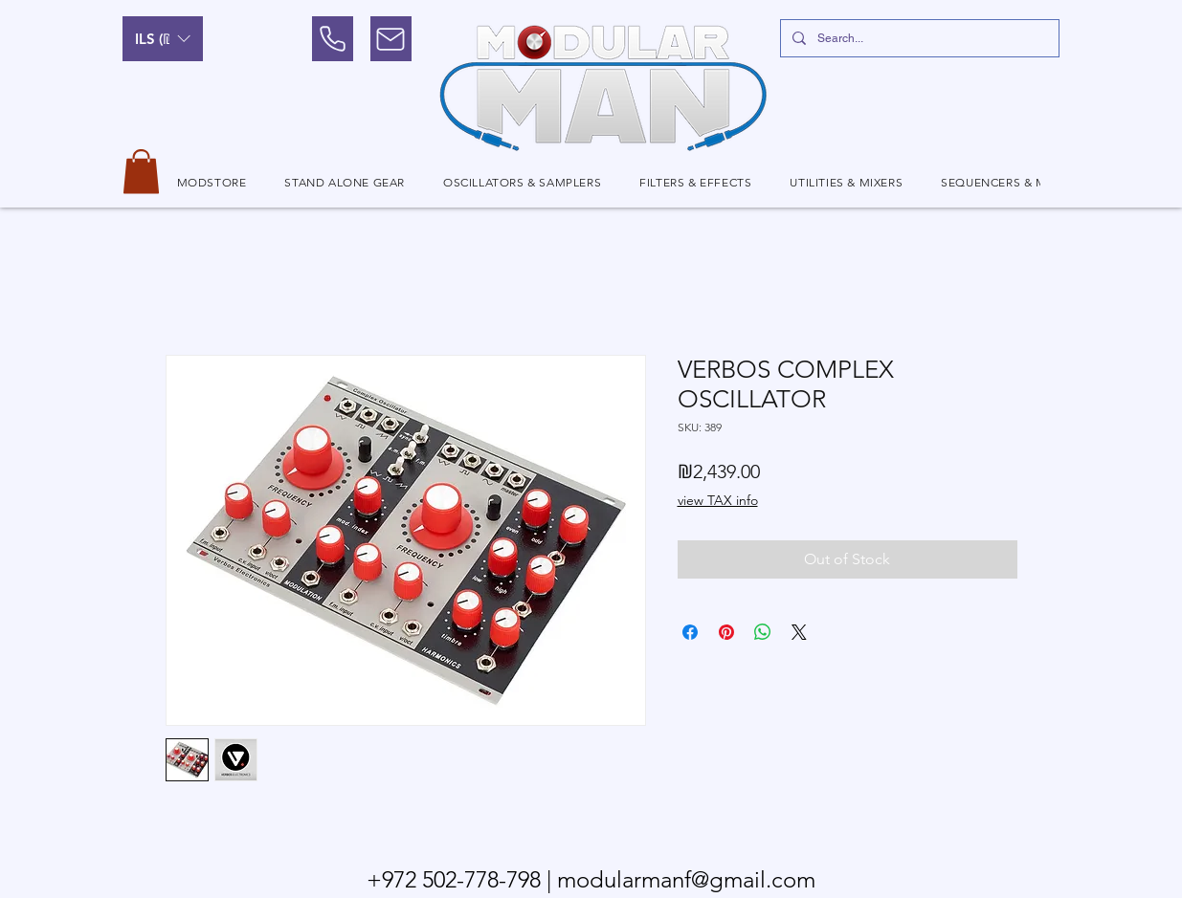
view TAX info (718, 500)
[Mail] (391, 38)
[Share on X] (799, 632)
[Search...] (917, 38)
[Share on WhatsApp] (762, 632)
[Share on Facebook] (690, 632)
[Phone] (332, 38)
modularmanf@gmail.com (686, 879)
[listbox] (163, 38)
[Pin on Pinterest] (726, 632)
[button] (163, 38)
